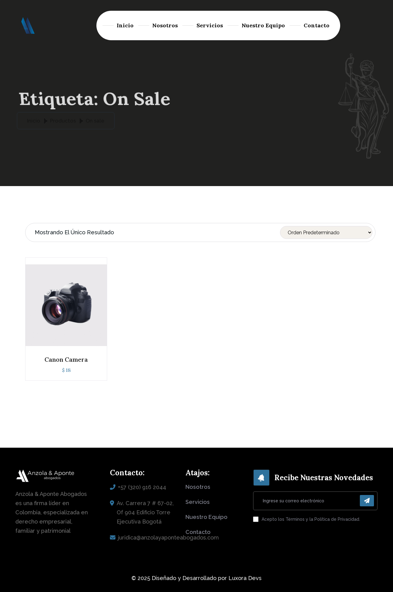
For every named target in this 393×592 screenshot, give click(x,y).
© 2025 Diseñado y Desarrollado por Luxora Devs (196, 578)
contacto (198, 532)
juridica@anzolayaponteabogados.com (168, 537)
